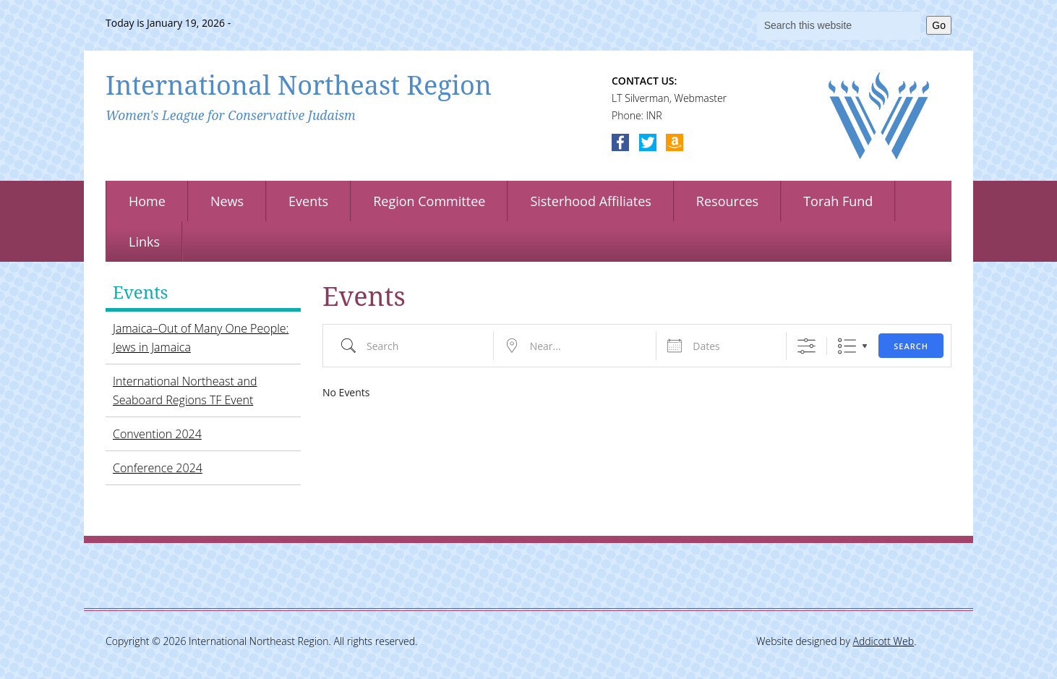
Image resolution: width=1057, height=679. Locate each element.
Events (308, 201)
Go (939, 25)
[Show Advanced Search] (806, 346)
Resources (727, 201)
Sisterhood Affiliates (590, 201)
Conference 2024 (157, 468)
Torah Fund (838, 201)
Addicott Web (884, 641)
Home (147, 201)
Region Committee (429, 201)
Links (144, 241)
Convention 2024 (157, 434)
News (227, 201)
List (847, 346)
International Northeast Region (299, 85)
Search (911, 346)
